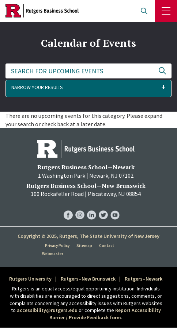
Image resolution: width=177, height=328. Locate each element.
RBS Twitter (103, 207)
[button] (88, 88)
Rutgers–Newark (143, 278)
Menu (166, 11)
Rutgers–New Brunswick (88, 278)
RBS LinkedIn (91, 207)
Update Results (162, 70)
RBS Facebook (68, 207)
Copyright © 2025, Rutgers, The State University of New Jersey (88, 236)
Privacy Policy (57, 245)
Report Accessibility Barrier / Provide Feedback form (105, 314)
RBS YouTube (115, 207)
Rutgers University (30, 278)
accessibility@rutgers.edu (47, 310)
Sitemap (84, 245)
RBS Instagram (79, 207)
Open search (144, 11)
